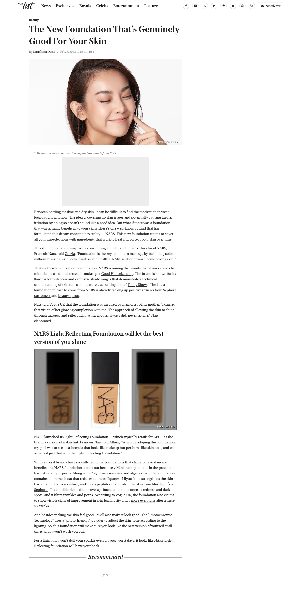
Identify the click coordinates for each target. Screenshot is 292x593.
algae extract (140, 473)
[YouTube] (195, 6)
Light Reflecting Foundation (86, 437)
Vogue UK (57, 304)
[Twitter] (205, 6)
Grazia (70, 254)
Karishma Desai (44, 52)
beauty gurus (68, 296)
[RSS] (252, 6)
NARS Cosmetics (166, 426)
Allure (114, 442)
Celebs (102, 6)
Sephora (40, 490)
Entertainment (126, 6)
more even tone (143, 501)
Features (152, 6)
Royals (85, 6)
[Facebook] (186, 6)
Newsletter (271, 6)
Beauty (34, 20)
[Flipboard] (214, 6)
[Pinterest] (223, 6)
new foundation (136, 234)
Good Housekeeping (117, 274)
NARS (90, 290)
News (46, 6)
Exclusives (65, 6)
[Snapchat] (233, 6)
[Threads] (242, 6)
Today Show (137, 285)
